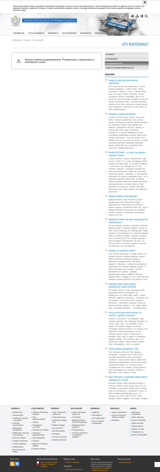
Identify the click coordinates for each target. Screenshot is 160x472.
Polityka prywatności (99, 470)
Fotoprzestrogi (78, 430)
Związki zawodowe (20, 441)
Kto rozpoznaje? (38, 40)
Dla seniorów (57, 428)
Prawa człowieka (19, 444)
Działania (115, 420)
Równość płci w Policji (19, 451)
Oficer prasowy (138, 417)
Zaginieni (110, 54)
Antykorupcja (18, 447)
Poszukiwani (112, 59)
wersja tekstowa (125, 462)
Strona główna (17, 40)
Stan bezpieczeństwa (39, 418)
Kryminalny (27, 40)
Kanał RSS (12, 464)
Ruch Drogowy (76, 408)
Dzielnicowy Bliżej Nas (59, 421)
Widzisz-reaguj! (58, 425)
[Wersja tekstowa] (141, 16)
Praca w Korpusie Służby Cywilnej (119, 416)
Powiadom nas (137, 432)
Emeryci (36, 441)
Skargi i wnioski (138, 429)
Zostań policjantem (119, 412)
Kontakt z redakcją (72, 462)
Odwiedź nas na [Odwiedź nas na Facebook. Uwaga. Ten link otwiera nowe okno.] (17, 464)
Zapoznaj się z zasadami (101, 468)
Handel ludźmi (137, 426)
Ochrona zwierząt (59, 437)
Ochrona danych (19, 438)
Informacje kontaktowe (136, 413)
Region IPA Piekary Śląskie (40, 445)
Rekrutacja (114, 408)
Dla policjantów (39, 438)
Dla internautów (58, 431)
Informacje (15, 408)
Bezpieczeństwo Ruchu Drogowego (79, 421)
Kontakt (133, 408)
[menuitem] (19, 33)
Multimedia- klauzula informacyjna (21, 434)
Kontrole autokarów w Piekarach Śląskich (80, 435)
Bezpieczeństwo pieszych (78, 426)
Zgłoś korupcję (137, 423)
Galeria (35, 422)
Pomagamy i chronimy (37, 426)
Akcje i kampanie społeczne (59, 413)
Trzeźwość (76, 417)
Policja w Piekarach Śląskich (40, 413)
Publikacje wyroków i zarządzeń (20, 419)
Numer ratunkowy (139, 420)
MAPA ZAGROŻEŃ (139, 435)
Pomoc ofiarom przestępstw (120, 68)
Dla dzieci (56, 434)
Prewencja (55, 408)
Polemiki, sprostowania (18, 424)
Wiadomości (18, 412)
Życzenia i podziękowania (38, 434)
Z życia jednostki (37, 408)
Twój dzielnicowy (59, 417)
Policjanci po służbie (41, 430)
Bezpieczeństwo (39, 449)
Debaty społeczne (59, 440)
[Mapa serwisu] (137, 16)
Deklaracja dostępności (17, 429)
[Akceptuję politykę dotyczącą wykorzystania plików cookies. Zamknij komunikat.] (145, 2)
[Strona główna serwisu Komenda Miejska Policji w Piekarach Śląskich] (132, 16)
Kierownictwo (18, 415)
